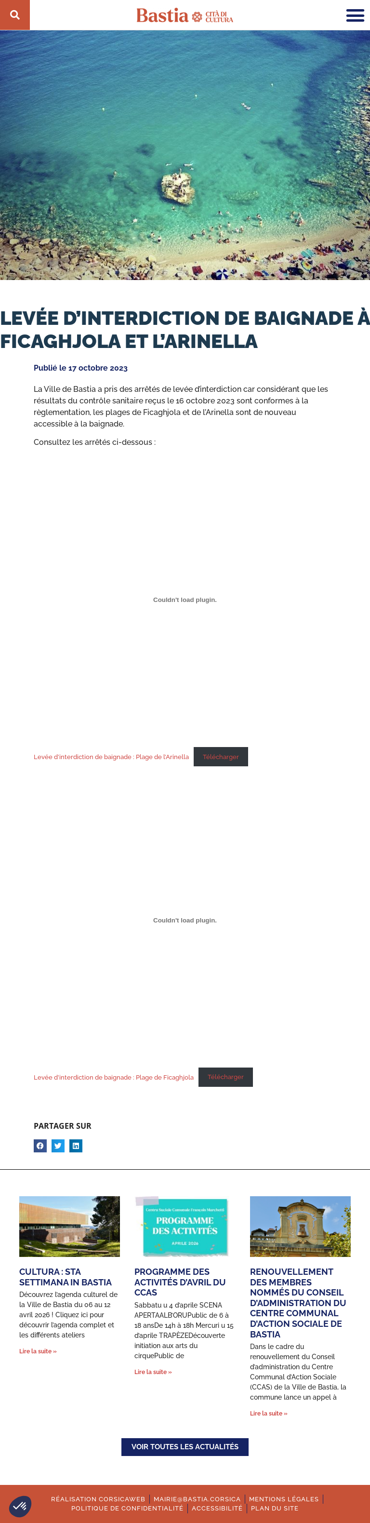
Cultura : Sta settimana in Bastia (65, 1277)
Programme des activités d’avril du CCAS (180, 1282)
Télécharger (221, 757)
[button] (20, 1506)
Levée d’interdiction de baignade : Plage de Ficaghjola (114, 1077)
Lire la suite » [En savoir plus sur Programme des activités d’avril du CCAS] (153, 1372)
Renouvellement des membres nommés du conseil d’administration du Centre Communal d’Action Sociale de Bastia (298, 1303)
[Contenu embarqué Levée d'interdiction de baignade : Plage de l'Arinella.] (185, 600)
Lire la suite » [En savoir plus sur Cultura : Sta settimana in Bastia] (38, 1351)
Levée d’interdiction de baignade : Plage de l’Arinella (111, 757)
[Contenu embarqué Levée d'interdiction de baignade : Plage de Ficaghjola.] (185, 920)
